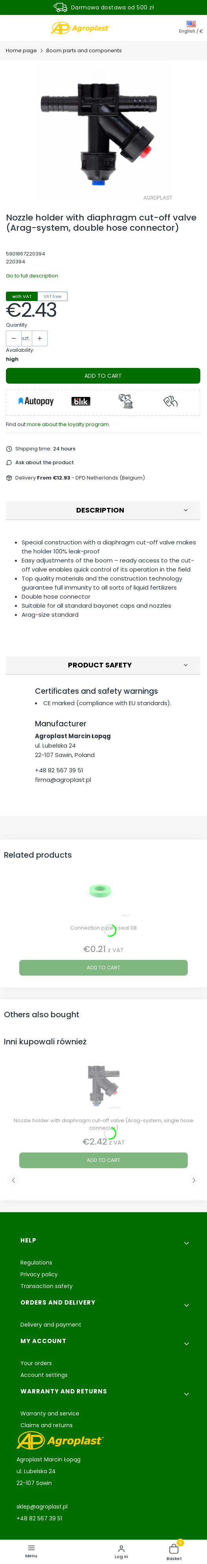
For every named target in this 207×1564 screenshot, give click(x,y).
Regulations (36, 1262)
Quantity (16, 325)
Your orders (36, 1363)
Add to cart (103, 376)
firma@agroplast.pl (63, 780)
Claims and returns (46, 1425)
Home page (21, 50)
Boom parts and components (84, 50)
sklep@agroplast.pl (42, 1507)
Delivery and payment (50, 1325)
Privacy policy (39, 1274)
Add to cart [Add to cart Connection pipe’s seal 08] (103, 967)
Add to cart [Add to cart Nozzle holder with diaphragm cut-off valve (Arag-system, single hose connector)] (103, 1160)
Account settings (44, 1375)
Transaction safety (46, 1286)
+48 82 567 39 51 (59, 770)
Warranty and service (49, 1413)
